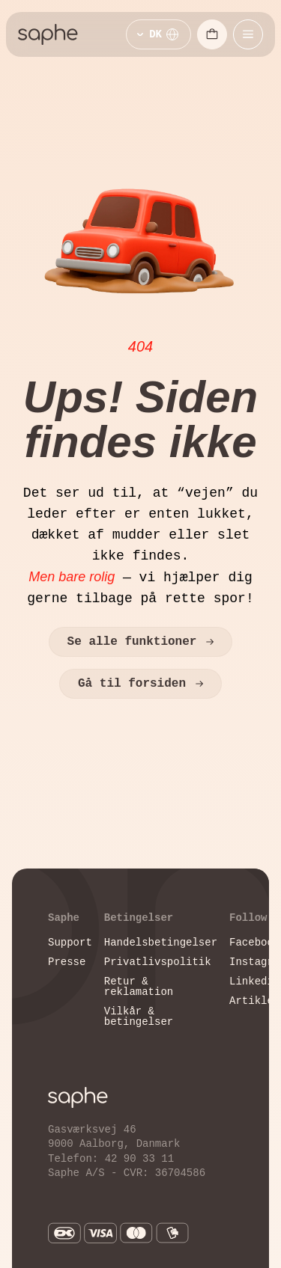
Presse (66, 962)
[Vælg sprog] (158, 34)
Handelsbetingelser (160, 942)
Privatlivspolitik (157, 962)
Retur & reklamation (138, 986)
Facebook (254, 942)
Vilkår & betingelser (138, 1016)
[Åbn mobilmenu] (248, 34)
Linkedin (254, 981)
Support (70, 942)
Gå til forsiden (140, 684)
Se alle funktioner (140, 642)
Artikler (254, 1000)
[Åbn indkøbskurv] (212, 34)
